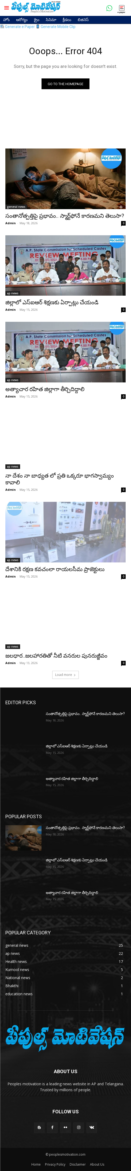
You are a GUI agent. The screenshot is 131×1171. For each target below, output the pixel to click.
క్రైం (36, 20)
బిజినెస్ (83, 20)
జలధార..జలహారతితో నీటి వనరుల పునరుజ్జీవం (56, 655)
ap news (12, 293)
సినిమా (51, 20)
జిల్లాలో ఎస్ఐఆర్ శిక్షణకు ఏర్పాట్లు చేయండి (52, 302)
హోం (6, 20)
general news (16, 207)
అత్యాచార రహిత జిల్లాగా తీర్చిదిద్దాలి (44, 389)
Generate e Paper (17, 27)
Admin (10, 223)
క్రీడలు (67, 20)
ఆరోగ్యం (22, 20)
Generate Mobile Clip (56, 27)
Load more (65, 674)
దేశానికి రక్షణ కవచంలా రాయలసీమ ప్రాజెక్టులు (54, 569)
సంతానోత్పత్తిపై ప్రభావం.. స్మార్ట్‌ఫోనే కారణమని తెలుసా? (64, 216)
